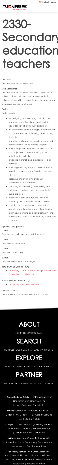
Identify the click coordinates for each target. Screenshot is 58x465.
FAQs (39, 333)
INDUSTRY (48, 383)
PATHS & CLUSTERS (14, 366)
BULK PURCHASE (12, 383)
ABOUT (18, 333)
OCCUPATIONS (45, 366)
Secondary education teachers (24, 284)
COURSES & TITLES (24, 350)
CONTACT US (29, 333)
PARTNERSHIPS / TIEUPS (32, 383)
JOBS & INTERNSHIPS (43, 350)
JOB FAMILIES (30, 366)
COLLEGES (9, 350)
